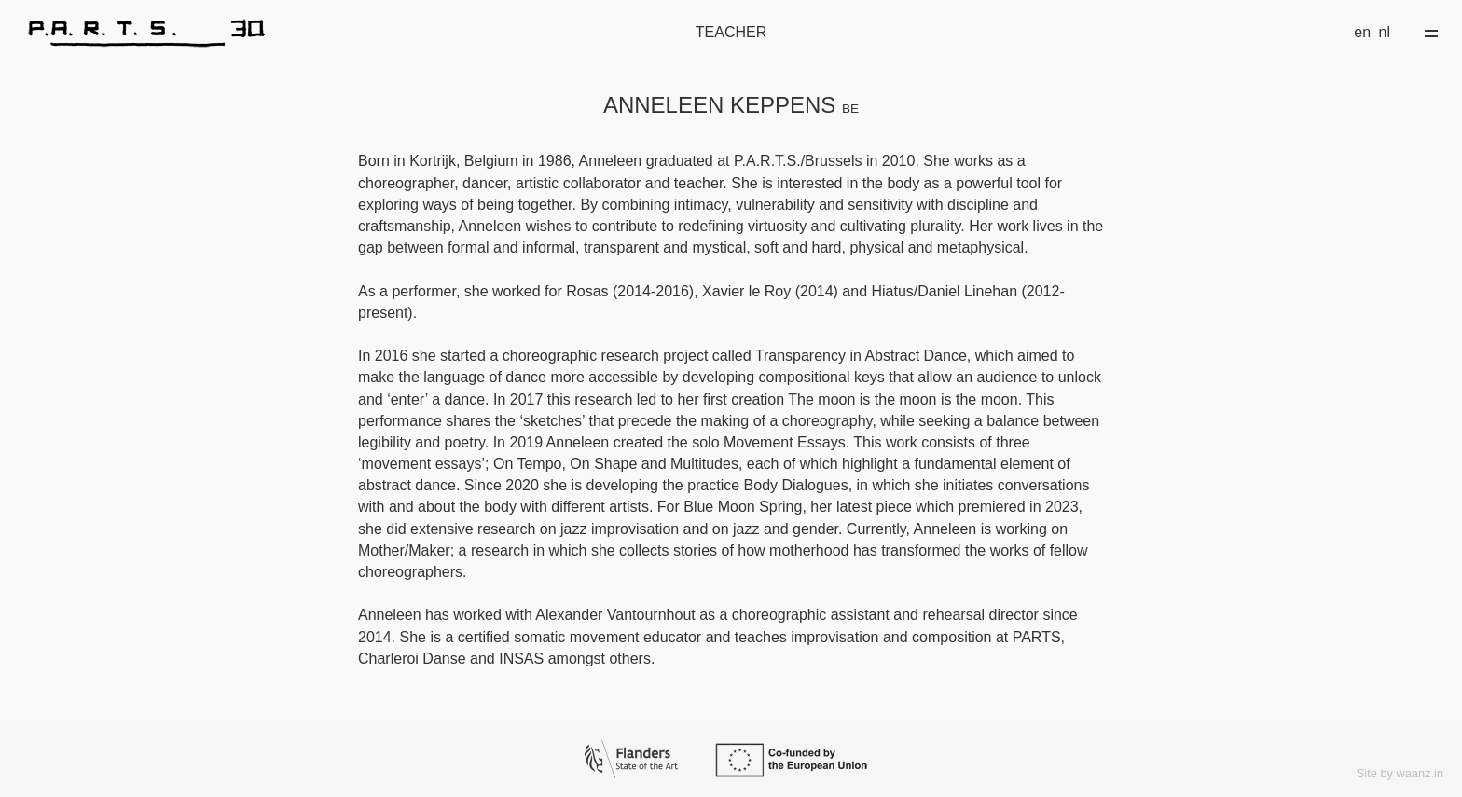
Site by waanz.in (1400, 773)
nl (1384, 32)
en (1362, 32)
